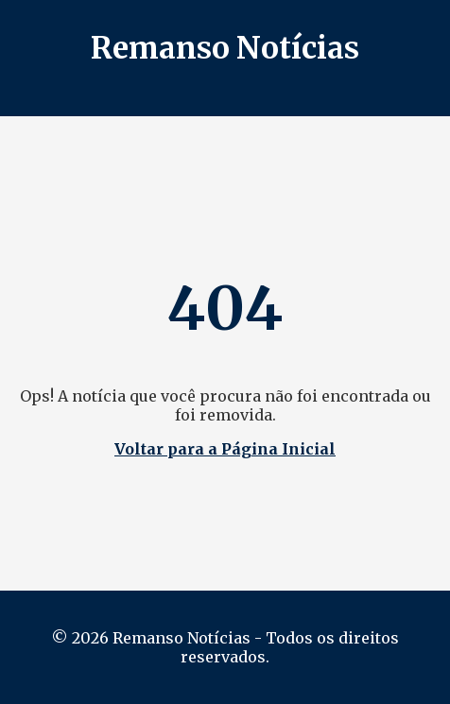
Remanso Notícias (225, 48)
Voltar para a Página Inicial (225, 448)
